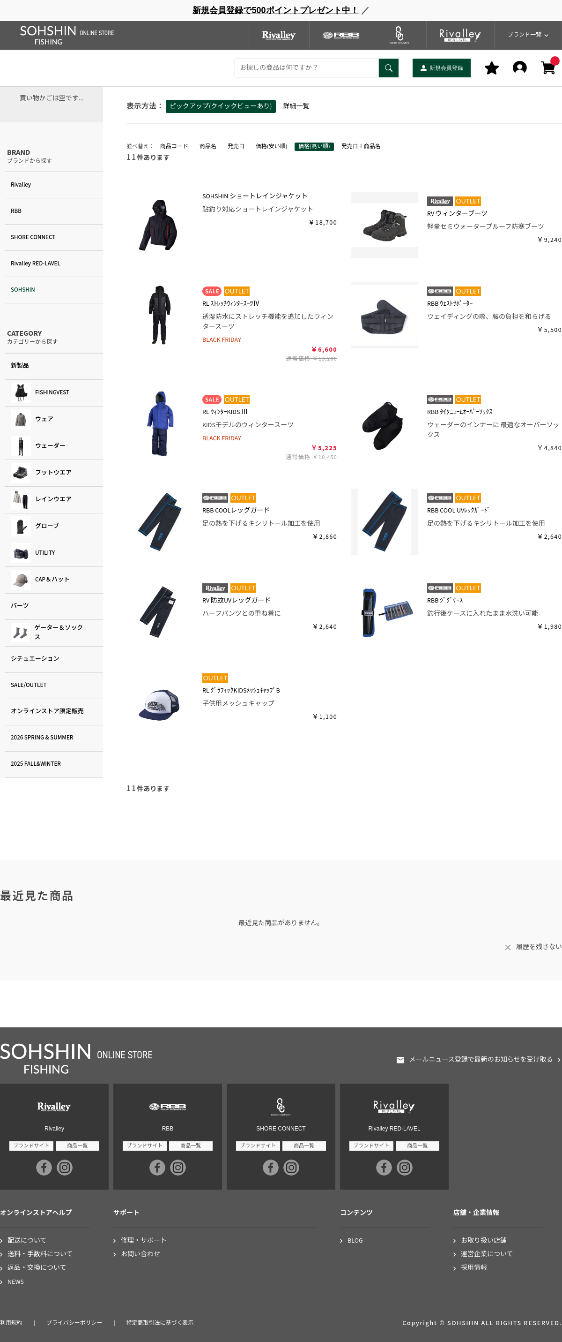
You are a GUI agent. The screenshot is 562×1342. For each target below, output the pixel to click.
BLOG (355, 1240)
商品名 (208, 147)
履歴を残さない (539, 947)
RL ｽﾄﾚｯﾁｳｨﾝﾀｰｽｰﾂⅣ (231, 304)
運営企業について (487, 1254)
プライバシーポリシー (74, 1323)
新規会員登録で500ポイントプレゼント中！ (275, 10)
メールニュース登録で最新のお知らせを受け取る (481, 1059)
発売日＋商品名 (361, 147)
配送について (27, 1240)
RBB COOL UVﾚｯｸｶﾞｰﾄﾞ (458, 510)
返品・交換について (37, 1268)
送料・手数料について (40, 1254)
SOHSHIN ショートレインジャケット (255, 196)
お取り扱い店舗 (484, 1240)
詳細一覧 (296, 106)
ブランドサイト (31, 1145)
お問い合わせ (140, 1254)
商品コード (174, 147)
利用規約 (11, 1323)
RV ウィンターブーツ (457, 214)
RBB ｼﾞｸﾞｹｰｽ (445, 600)
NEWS (15, 1282)
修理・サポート (144, 1240)
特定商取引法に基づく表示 (160, 1323)
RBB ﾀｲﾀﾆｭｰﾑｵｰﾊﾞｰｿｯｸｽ (459, 412)
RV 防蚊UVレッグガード (236, 600)
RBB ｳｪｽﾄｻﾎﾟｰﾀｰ (450, 304)
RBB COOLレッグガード (236, 510)
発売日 (236, 147)
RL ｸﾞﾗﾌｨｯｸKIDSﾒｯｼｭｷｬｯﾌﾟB (241, 690)
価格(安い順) (271, 147)
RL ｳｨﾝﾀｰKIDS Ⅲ (225, 412)
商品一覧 (77, 1145)
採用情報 (474, 1268)
